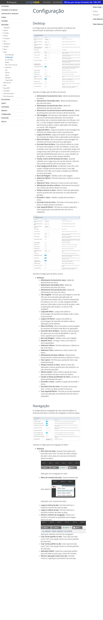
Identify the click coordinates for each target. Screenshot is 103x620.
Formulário (7, 38)
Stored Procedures (9, 93)
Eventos (7, 72)
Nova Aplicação (9, 55)
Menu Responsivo (8, 96)
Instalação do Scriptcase (9, 10)
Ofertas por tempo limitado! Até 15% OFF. (82, 2)
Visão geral (7, 28)
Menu (5, 52)
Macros (3, 121)
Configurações (6, 114)
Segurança (8, 67)
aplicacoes (47, 2)
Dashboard (7, 44)
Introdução (5, 6)
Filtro (5, 85)
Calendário (7, 91)
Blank (5, 49)
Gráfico (6, 36)
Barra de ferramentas (11, 65)
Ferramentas (5, 99)
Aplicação (8, 77)
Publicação (5, 118)
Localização (5, 107)
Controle (6, 46)
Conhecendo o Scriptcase (9, 14)
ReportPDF (7, 88)
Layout (7, 75)
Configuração (9, 57)
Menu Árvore (7, 82)
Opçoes (6, 30)
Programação (9, 80)
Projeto (3, 17)
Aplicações (4, 25)
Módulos (4, 110)
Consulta (6, 33)
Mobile (7, 62)
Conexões (4, 21)
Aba (5, 41)
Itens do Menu (9, 60)
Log (6, 70)
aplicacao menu (58, 2)
